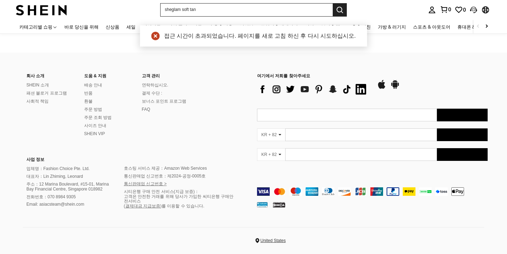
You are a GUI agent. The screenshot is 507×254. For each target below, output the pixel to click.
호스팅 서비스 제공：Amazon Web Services (165, 168)
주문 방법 (93, 109)
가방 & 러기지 (392, 27)
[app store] (382, 87)
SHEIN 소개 (37, 85)
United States (273, 240)
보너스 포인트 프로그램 (164, 101)
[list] (313, 89)
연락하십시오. (155, 85)
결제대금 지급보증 (142, 206)
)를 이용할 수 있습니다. (182, 206)
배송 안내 (93, 85)
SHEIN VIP (94, 133)
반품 (88, 93)
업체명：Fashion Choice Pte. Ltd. (57, 168)
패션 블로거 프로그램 (46, 93)
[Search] (340, 10)
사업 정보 (35, 159)
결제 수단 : (152, 93)
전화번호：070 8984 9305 (51, 196)
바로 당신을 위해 (81, 27)
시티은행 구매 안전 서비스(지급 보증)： (161, 191)
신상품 (112, 27)
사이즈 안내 (95, 125)
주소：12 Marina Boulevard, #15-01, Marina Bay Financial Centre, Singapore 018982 (67, 187)
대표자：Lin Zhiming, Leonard (54, 176)
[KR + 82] (271, 134)
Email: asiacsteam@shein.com (55, 204)
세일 (131, 27)
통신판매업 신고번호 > (145, 183)
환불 (88, 101)
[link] (460, 10)
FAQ (146, 109)
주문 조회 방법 (98, 117)
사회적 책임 (37, 101)
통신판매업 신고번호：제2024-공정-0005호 (165, 176)
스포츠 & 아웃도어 (431, 27)
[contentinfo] (372, 191)
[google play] (395, 87)
